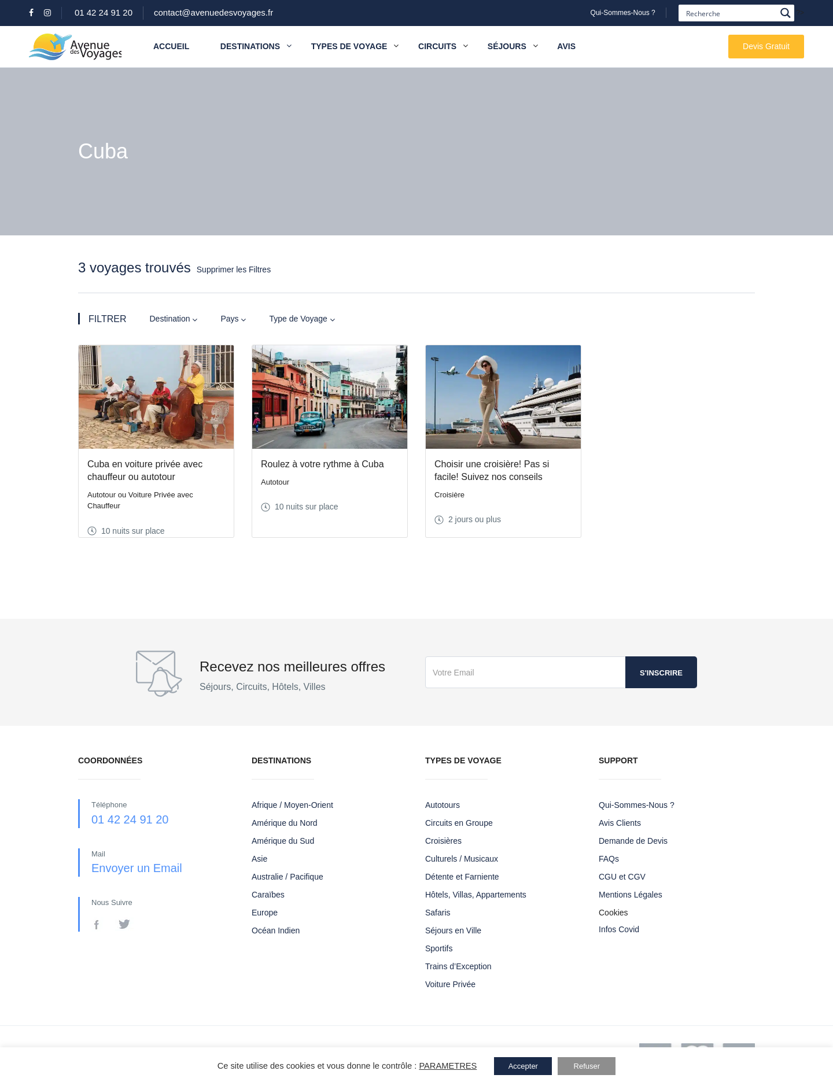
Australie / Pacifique (287, 876)
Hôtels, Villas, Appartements (475, 894)
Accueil (171, 46)
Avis (566, 46)
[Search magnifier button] (786, 13)
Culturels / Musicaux (461, 858)
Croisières (443, 840)
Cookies (613, 912)
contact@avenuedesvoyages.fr (213, 12)
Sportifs (438, 948)
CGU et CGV (622, 876)
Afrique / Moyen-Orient (292, 805)
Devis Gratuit (766, 46)
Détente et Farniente (462, 876)
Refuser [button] (587, 1066)
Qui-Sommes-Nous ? (623, 13)
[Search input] (729, 13)
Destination (173, 319)
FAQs (609, 858)
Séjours (507, 46)
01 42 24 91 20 (103, 12)
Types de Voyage (349, 46)
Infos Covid (619, 929)
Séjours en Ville (453, 930)
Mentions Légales (630, 894)
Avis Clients (620, 823)
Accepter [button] (523, 1066)
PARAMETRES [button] (448, 1065)
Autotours (442, 805)
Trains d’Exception (458, 966)
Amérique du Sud (283, 840)
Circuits (437, 46)
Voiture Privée (450, 984)
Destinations (256, 46)
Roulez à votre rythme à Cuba (322, 464)
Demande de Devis (633, 840)
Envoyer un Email (136, 868)
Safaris (438, 912)
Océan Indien (276, 930)
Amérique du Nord (285, 823)
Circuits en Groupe (459, 823)
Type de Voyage (301, 319)
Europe (265, 912)
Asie (259, 858)
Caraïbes (268, 894)
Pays (233, 319)
